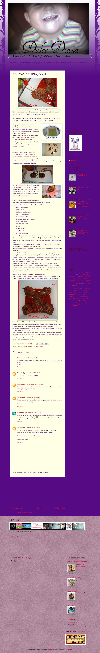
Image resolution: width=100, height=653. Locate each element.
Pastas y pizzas (73, 298)
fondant (85, 303)
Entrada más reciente (18, 508)
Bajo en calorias (22, 346)
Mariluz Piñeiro (21, 384)
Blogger (69, 649)
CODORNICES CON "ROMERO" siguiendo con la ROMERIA (83, 232)
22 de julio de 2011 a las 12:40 (34, 373)
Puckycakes (70, 605)
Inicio (39, 508)
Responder (20, 367)
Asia (75, 272)
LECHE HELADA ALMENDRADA (82, 175)
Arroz (70, 272)
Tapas (77, 303)
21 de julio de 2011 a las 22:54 (30, 358)
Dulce (67, 56)
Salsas (70, 303)
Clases (80, 280)
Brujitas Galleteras (84, 277)
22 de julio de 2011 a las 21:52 (32, 412)
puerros (23, 139)
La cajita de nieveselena (74, 577)
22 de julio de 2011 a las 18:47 (35, 384)
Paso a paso (72, 296)
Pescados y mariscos (33, 346)
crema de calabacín (24, 127)
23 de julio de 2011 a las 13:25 (34, 427)
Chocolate (72, 281)
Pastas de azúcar (84, 296)
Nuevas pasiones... (81, 607)
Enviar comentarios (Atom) (25, 512)
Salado (58, 56)
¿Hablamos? (74, 305)
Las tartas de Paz (72, 591)
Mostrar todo (88, 626)
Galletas (87, 288)
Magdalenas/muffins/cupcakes (77, 294)
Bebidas (78, 275)
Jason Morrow (51, 649)
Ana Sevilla (20, 412)
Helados (85, 290)
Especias (75, 288)
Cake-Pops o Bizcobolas (77, 278)
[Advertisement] (37, 491)
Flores (80, 288)
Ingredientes (73, 292)
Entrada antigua (59, 508)
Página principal (18, 56)
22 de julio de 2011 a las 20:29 (34, 397)
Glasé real (76, 290)
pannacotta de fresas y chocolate (23, 187)
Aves (80, 273)
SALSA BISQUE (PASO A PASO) (81, 217)
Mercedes (20, 373)
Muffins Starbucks (80, 593)
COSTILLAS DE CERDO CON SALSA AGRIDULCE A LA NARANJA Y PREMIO (83, 204)
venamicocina (71, 619)
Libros (85, 292)
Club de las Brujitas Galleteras (40, 56)
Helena (19, 358)
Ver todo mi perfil (73, 163)
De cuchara (87, 280)
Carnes (86, 278)
